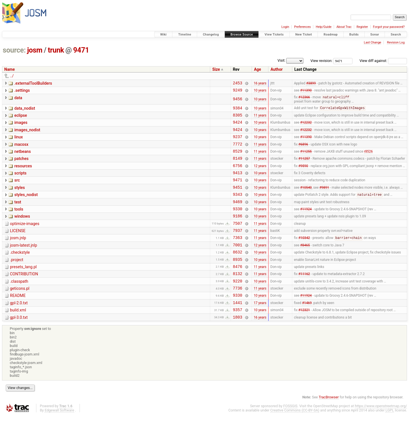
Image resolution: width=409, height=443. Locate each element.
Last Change (372, 42)
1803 (237, 344)
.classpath (19, 303)
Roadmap (331, 34)
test (17, 215)
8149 (237, 167)
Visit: (281, 60)
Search (396, 34)
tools (18, 223)
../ (12, 76)
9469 (237, 215)
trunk (56, 50)
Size (216, 69)
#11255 (306, 159)
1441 (237, 328)
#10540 (306, 199)
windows (22, 231)
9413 (237, 183)
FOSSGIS (290, 433)
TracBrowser (329, 425)
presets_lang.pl (23, 287)
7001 (237, 264)
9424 (237, 126)
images (20, 126)
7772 (237, 151)
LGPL (389, 438)
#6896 (303, 151)
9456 (237, 101)
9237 (237, 142)
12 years (260, 175)
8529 (237, 159)
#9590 (303, 175)
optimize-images (24, 239)
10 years (260, 92)
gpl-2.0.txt (19, 328)
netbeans (22, 158)
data (18, 99)
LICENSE (18, 247)
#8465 (305, 264)
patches (21, 166)
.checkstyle (20, 271)
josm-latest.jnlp (23, 263)
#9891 (324, 199)
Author (276, 69)
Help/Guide (323, 27)
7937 (237, 247)
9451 (237, 199)
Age (257, 69)
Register (362, 27)
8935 (237, 280)
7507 (237, 239)
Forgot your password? (389, 27)
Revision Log (395, 42)
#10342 (304, 256)
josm (34, 50)
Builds (354, 34)
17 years (260, 328)
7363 (237, 255)
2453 (237, 83)
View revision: (321, 61)
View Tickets (273, 34)
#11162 (304, 296)
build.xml (18, 336)
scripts (20, 182)
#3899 (311, 84)
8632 (237, 271)
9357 (237, 336)
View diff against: (383, 61)
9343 (237, 207)
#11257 (304, 167)
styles (19, 199)
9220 (237, 304)
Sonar (374, 34)
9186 (237, 231)
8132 (237, 296)
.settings (22, 91)
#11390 (306, 92)
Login (285, 27)
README (18, 319)
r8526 (368, 159)
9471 (81, 50)
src (17, 190)
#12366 (304, 99)
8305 (237, 118)
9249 (237, 91)
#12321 (304, 336)
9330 (237, 223)
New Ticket (303, 34)
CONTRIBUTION (24, 295)
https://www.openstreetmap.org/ (381, 433)
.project (16, 279)
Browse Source (242, 34)
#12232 (306, 127)
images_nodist (27, 134)
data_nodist (24, 110)
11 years (260, 119)
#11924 (306, 223)
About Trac (344, 27)
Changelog (211, 34)
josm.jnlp (18, 255)
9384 (237, 110)
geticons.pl (20, 311)
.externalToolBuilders (33, 83)
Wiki (163, 34)
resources (23, 174)
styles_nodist (25, 207)
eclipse (20, 118)
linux (18, 142)
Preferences (302, 27)
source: (14, 50)
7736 (237, 312)
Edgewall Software (59, 438)
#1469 (307, 328)
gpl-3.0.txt (19, 344)
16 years (260, 84)
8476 (237, 288)
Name (9, 69)
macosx (21, 150)
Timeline (184, 34)
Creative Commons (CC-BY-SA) (295, 438)
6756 (237, 175)
